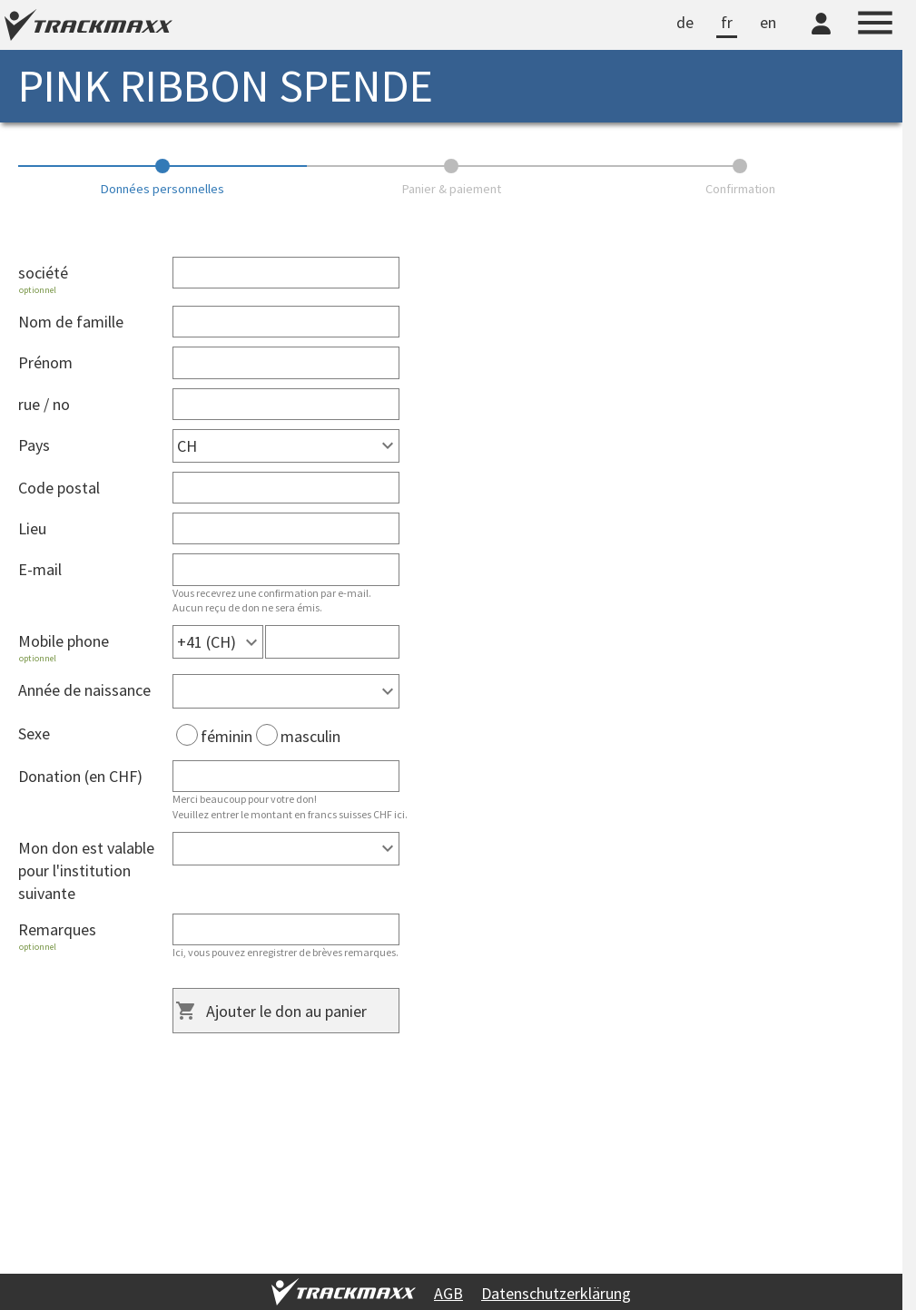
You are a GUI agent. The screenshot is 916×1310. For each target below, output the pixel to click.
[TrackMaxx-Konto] (821, 37)
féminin (214, 736)
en (768, 22)
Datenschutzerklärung (556, 1293)
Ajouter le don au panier (286, 1011)
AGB (448, 1293)
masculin (298, 736)
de (685, 22)
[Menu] (875, 25)
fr (727, 22)
